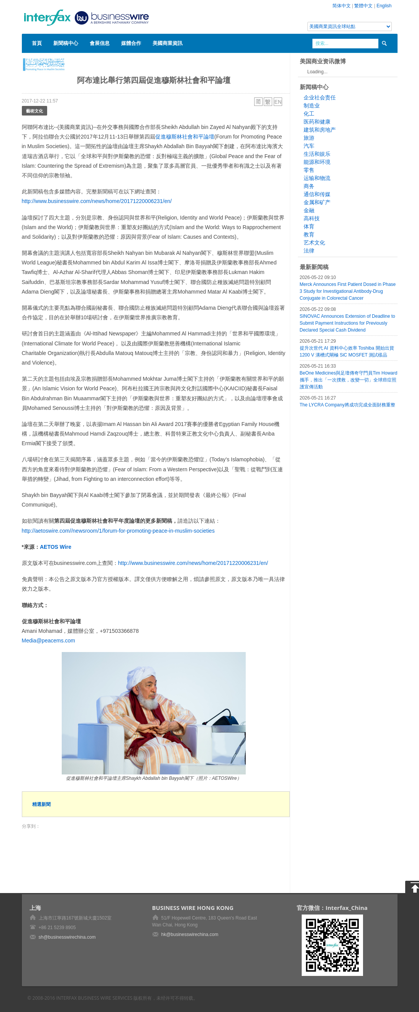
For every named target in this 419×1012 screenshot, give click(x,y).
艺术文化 (314, 242)
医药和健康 (317, 122)
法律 (309, 251)
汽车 (309, 146)
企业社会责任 (320, 97)
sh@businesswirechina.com (67, 937)
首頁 (37, 43)
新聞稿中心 (65, 43)
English (383, 5)
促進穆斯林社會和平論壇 (184, 137)
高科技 (312, 218)
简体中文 (341, 5)
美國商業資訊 (167, 43)
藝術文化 (34, 111)
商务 (309, 186)
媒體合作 (131, 43)
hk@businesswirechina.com (190, 934)
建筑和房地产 (320, 130)
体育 (309, 226)
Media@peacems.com (49, 640)
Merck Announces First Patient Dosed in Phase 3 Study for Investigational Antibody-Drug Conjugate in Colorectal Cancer (348, 291)
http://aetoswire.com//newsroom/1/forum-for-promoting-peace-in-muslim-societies (118, 531)
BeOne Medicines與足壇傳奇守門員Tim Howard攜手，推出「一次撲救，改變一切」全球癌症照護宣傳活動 (349, 380)
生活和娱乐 (317, 154)
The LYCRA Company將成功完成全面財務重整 (347, 405)
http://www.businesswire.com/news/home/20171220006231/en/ (97, 201)
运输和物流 (317, 178)
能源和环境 (317, 162)
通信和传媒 (317, 194)
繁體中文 (363, 5)
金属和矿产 (317, 202)
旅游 (309, 138)
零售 (309, 170)
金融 (309, 210)
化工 (309, 114)
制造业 (312, 105)
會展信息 (100, 43)
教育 (309, 234)
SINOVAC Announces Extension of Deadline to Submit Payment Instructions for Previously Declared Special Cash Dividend (347, 323)
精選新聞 (41, 804)
